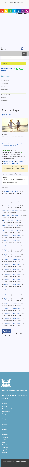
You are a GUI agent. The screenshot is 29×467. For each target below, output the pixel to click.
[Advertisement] (14, 30)
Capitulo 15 (7, 259)
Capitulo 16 (7, 264)
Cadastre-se (6, 411)
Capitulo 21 (7, 289)
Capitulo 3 (6, 201)
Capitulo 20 (7, 284)
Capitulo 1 (6, 191)
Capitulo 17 (7, 269)
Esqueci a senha (7, 409)
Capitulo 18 (7, 274)
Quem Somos (6, 445)
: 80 (6, 148)
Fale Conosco (6, 455)
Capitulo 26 (7, 313)
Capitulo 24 (7, 303)
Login (3, 48)
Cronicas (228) (5, 89)
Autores (4, 432)
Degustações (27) (5, 95)
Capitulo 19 (7, 279)
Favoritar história (8, 161)
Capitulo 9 (6, 230)
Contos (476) (4, 83)
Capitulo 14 (7, 254)
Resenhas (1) (4, 100)
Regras (4, 439)
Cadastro (22, 2)
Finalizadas (16, 2)
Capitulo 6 (6, 215)
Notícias (4, 452)
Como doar (5, 447)
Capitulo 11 (7, 240)
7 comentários (16, 323)
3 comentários (14, 196)
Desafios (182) (4, 92)
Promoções (5, 437)
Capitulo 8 (6, 225)
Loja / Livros (5, 450)
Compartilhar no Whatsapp (10, 144)
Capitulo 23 (7, 299)
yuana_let (6, 114)
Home (6, 2)
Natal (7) (3, 97)
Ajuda (3, 442)
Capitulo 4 (6, 206)
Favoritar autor (20, 161)
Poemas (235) (4, 86)
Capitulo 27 (7, 318)
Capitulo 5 (6, 210)
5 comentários (14, 191)
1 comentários (16, 313)
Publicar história (14, 4)
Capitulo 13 (7, 250)
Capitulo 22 (7, 294)
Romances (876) (5, 80)
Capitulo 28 (7, 323)
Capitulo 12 (7, 245)
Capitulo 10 (7, 235)
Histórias (10, 58)
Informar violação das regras (11, 163)
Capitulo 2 (6, 196)
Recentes (11, 2)
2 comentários (14, 210)
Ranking (4, 429)
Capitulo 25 (7, 308)
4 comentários (14, 206)
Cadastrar (4, 50)
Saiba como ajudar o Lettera (8, 69)
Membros (5, 434)
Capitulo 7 (6, 220)
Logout (5, 414)
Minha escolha (18, 58)
